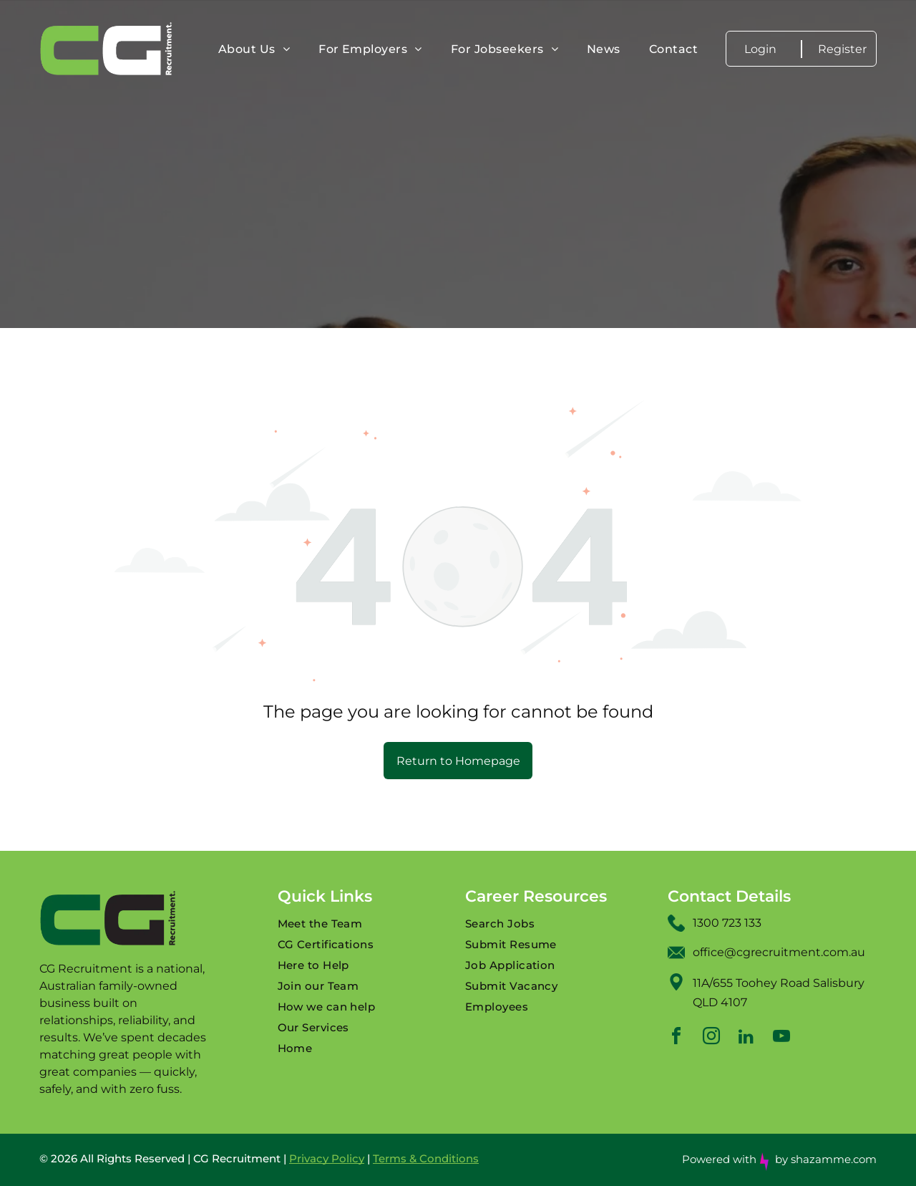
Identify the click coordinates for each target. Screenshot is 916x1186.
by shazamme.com (826, 1159)
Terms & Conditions (426, 1158)
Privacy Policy (326, 1158)
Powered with (719, 1159)
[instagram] (711, 1038)
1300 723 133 (727, 923)
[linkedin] (746, 1038)
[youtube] (781, 1038)
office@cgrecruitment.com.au (779, 952)
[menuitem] (254, 49)
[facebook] (676, 1038)
